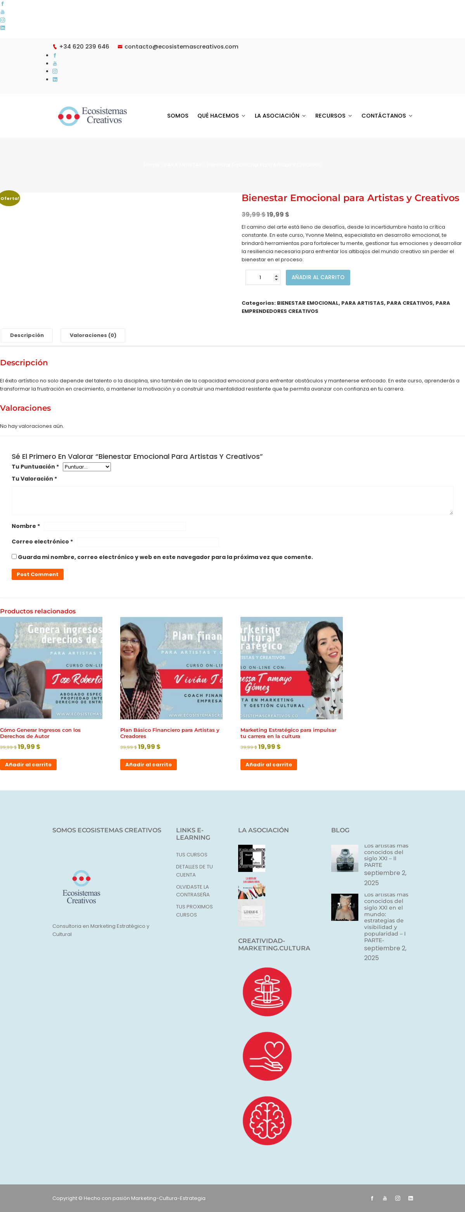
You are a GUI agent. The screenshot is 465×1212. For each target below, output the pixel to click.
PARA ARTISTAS (183, 164)
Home (151, 164)
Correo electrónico (42, 541)
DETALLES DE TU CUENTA (194, 871)
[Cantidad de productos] (262, 277)
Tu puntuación (35, 467)
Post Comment (38, 574)
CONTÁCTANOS (384, 116)
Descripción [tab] (27, 335)
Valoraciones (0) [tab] (93, 335)
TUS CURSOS (191, 854)
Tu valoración (34, 479)
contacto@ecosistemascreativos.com (181, 47)
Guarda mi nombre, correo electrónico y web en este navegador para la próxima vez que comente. (165, 557)
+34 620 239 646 (81, 47)
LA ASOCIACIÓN (281, 116)
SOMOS (184, 116)
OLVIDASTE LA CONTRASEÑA (193, 891)
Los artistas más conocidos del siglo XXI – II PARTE (386, 855)
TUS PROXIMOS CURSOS (194, 911)
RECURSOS (332, 116)
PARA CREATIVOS (410, 303)
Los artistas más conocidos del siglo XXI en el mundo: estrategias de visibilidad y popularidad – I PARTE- (386, 917)
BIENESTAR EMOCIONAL (308, 303)
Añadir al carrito (319, 277)
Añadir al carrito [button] (28, 764)
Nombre (26, 526)
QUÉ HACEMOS (223, 116)
